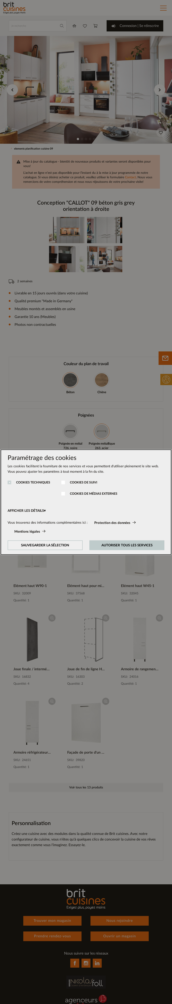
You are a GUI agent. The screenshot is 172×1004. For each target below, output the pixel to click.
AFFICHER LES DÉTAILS (26, 510)
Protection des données (112, 522)
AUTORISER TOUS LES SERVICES (127, 545)
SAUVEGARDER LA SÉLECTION (45, 545)
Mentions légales (27, 531)
